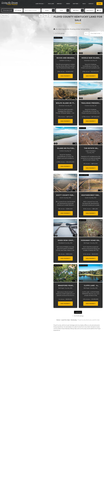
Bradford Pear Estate (65, 286)
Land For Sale (41, 3)
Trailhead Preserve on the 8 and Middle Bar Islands (90, 103)
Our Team (77, 3)
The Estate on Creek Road (90, 148)
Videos (68, 3)
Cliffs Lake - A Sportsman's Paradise (90, 286)
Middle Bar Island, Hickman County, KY (90, 58)
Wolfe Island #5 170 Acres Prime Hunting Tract (65, 103)
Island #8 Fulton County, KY (65, 148)
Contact (91, 3)
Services (61, 3)
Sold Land (51, 3)
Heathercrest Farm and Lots (90, 195)
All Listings (18, 10)
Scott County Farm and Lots (65, 195)
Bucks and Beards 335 (65, 58)
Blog (84, 3)
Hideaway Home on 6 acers (90, 240)
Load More (78, 312)
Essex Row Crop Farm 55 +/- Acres (65, 240)
